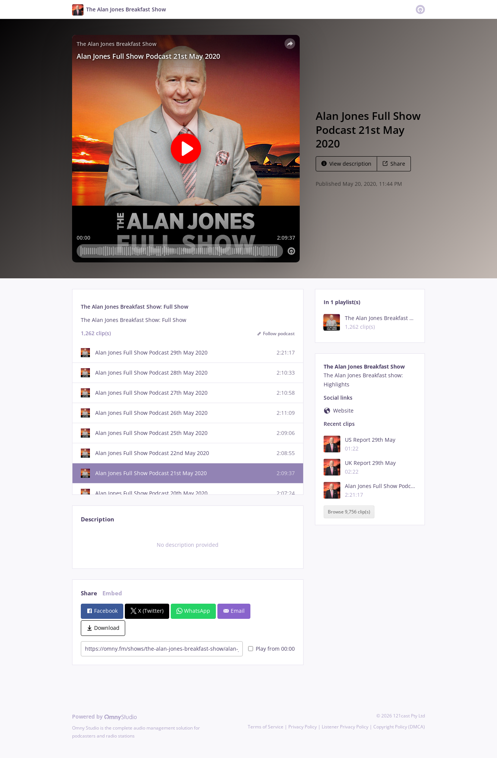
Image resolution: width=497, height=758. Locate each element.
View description (346, 163)
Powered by (104, 716)
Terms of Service (265, 726)
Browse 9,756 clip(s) (349, 512)
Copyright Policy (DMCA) (399, 726)
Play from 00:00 (271, 648)
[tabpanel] (187, 545)
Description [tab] (97, 519)
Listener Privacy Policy (345, 726)
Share (393, 163)
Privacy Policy (302, 726)
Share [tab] (89, 593)
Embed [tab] (112, 593)
